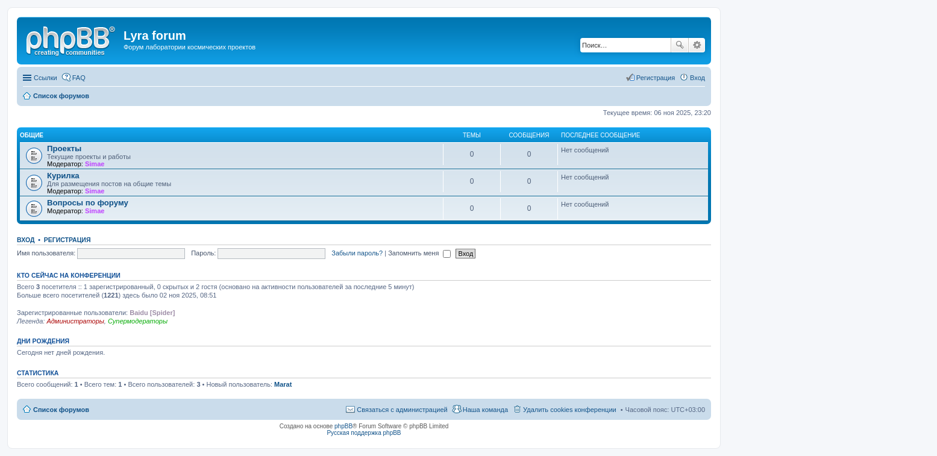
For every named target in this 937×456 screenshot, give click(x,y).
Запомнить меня (419, 253)
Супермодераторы (138, 321)
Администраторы (75, 321)
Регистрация (67, 239)
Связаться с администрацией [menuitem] (402, 409)
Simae (94, 163)
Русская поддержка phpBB (364, 432)
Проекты (64, 148)
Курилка (63, 175)
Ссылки (45, 77)
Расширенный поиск (697, 45)
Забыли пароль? (357, 253)
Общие (31, 135)
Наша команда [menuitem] (485, 409)
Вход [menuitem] (697, 77)
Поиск (680, 45)
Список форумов (61, 409)
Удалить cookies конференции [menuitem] (569, 409)
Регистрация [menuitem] (655, 77)
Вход (25, 239)
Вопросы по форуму (87, 202)
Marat (283, 384)
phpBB (343, 426)
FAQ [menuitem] (79, 77)
